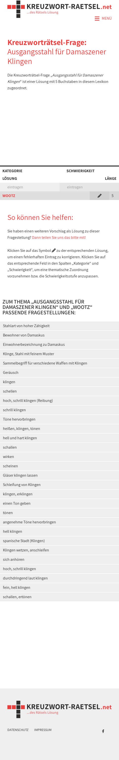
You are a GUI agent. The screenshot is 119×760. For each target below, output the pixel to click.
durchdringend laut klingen (25, 578)
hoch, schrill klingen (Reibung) (28, 400)
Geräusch (10, 372)
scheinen (10, 466)
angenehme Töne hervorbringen (29, 522)
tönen (8, 512)
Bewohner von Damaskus (24, 335)
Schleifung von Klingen (22, 484)
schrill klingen (14, 409)
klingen (9, 381)
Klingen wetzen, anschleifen (26, 550)
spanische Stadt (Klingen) (24, 540)
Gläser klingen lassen (20, 475)
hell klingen (12, 531)
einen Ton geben (17, 503)
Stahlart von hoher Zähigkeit (26, 325)
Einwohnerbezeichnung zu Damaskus (34, 344)
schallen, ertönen (17, 596)
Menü (103, 19)
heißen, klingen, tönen (21, 428)
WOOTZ (8, 195)
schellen (10, 391)
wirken (8, 456)
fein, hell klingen (16, 587)
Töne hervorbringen (19, 419)
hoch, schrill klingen (19, 568)
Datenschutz (18, 730)
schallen (10, 447)
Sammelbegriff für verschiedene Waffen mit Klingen (45, 363)
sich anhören (13, 559)
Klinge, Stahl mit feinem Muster (28, 353)
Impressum (42, 730)
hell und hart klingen (20, 438)
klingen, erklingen (18, 494)
